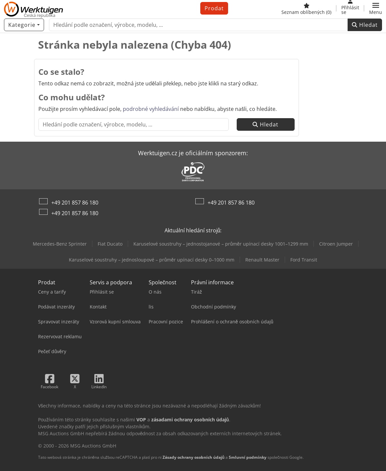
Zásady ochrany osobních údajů (193, 457)
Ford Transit (303, 260)
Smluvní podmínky (247, 457)
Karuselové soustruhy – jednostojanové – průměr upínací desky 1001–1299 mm (220, 244)
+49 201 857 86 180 (74, 202)
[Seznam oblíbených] (306, 8)
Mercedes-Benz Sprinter (60, 244)
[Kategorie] (24, 25)
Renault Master (262, 260)
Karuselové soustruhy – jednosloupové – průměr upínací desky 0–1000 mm (151, 260)
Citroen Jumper (336, 244)
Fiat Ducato (110, 244)
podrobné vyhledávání (151, 109)
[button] (375, 8)
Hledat (365, 24)
